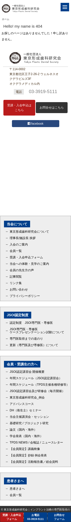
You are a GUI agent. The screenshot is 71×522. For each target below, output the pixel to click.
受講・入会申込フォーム (26, 257)
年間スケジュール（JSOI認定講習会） (36, 378)
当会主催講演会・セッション (29, 416)
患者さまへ (17, 488)
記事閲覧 (16, 276)
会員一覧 (16, 250)
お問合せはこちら (52, 107)
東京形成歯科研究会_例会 (27, 397)
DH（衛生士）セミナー (25, 410)
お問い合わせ (19, 289)
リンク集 (16, 283)
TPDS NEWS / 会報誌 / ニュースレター (36, 442)
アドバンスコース (22, 403)
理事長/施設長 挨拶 (23, 238)
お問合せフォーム (59, 516)
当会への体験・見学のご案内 (29, 263)
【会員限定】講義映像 (25, 449)
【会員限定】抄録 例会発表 (28, 455)
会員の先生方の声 (22, 270)
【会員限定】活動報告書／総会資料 (34, 461)
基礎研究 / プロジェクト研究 (29, 423)
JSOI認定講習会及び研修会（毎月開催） (37, 391)
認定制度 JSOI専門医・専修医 (31, 322)
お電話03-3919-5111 (35, 516)
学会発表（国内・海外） (26, 436)
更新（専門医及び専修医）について (34, 345)
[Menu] (65, 7)
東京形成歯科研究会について (29, 231)
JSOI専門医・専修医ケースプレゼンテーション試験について (37, 331)
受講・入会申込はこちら (19, 108)
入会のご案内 (19, 244)
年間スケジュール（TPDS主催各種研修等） (39, 384)
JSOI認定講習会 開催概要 (27, 371)
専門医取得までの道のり (26, 338)
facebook (35, 123)
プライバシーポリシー (25, 296)
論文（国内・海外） (23, 429)
